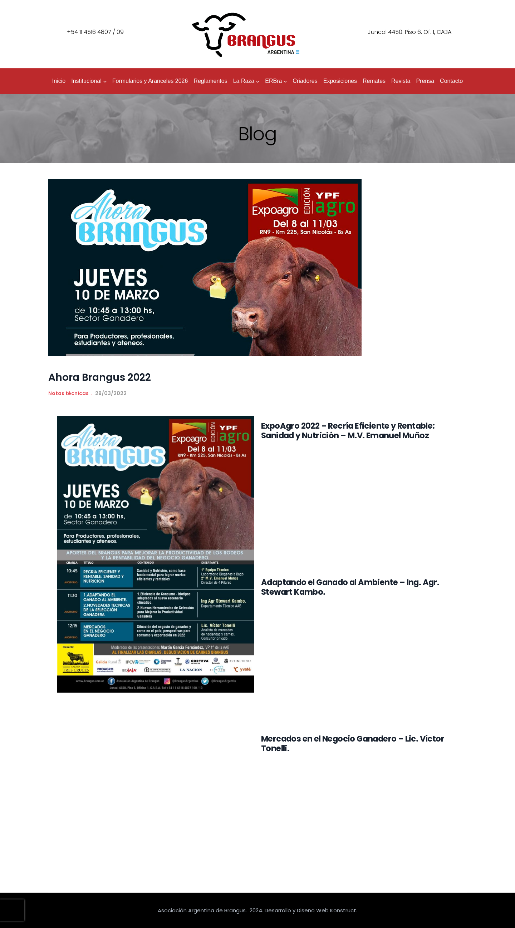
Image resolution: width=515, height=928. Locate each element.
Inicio (58, 81)
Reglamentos (210, 81)
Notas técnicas (68, 393)
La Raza (246, 81)
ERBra (276, 81)
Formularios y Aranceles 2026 (150, 81)
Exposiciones (340, 81)
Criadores (305, 81)
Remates (374, 81)
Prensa (425, 81)
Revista (400, 81)
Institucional (89, 81)
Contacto (451, 81)
